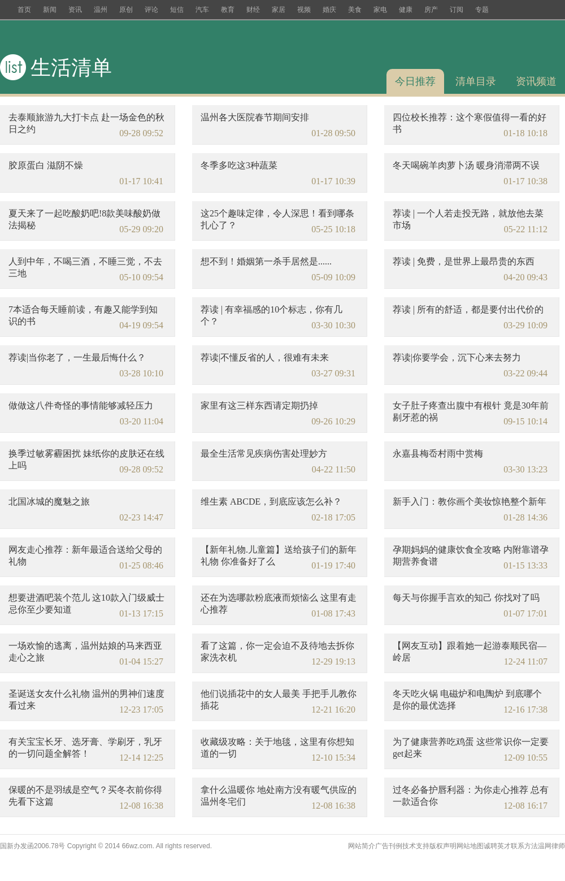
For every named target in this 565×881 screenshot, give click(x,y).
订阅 (456, 10)
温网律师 (551, 846)
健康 (405, 10)
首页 (24, 10)
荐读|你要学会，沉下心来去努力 (457, 357)
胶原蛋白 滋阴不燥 (45, 165)
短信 (177, 10)
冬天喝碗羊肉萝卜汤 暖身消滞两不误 (466, 165)
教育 (227, 10)
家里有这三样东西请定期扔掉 (259, 405)
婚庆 (329, 10)
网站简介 (361, 846)
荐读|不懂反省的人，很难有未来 (265, 357)
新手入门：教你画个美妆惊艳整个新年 (469, 501)
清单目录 (475, 81)
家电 (380, 10)
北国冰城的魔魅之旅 (49, 501)
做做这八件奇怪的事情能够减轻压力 (80, 405)
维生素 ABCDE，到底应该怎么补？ (271, 501)
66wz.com (137, 846)
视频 (304, 10)
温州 (100, 10)
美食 (355, 10)
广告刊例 (388, 846)
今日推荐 (415, 81)
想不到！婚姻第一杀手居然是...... (266, 261)
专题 (482, 10)
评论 (151, 10)
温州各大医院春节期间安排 (255, 117)
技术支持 (415, 846)
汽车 (202, 10)
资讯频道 (536, 81)
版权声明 (443, 846)
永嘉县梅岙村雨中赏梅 (438, 453)
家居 (278, 10)
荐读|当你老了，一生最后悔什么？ (77, 357)
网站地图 (470, 846)
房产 (431, 10)
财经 (253, 10)
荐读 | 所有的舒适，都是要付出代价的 (468, 309)
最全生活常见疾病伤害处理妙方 (264, 453)
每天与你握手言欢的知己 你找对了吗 (466, 597)
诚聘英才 (497, 846)
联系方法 (524, 846)
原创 (126, 10)
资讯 (75, 10)
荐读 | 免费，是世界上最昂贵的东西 (463, 261)
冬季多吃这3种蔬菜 (239, 165)
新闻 (49, 10)
